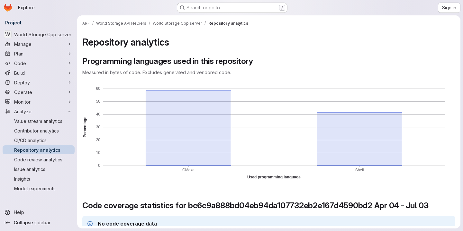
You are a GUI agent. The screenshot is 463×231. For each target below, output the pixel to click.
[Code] (39, 63)
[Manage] (39, 43)
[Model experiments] (39, 188)
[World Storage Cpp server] (39, 34)
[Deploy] (39, 82)
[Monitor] (39, 101)
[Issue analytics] (39, 169)
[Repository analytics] (39, 149)
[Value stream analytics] (39, 120)
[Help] (39, 212)
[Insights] (39, 178)
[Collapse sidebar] (39, 222)
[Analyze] (39, 111)
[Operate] (39, 92)
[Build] (39, 72)
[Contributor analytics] (39, 130)
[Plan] (39, 53)
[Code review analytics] (39, 159)
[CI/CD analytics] (39, 140)
